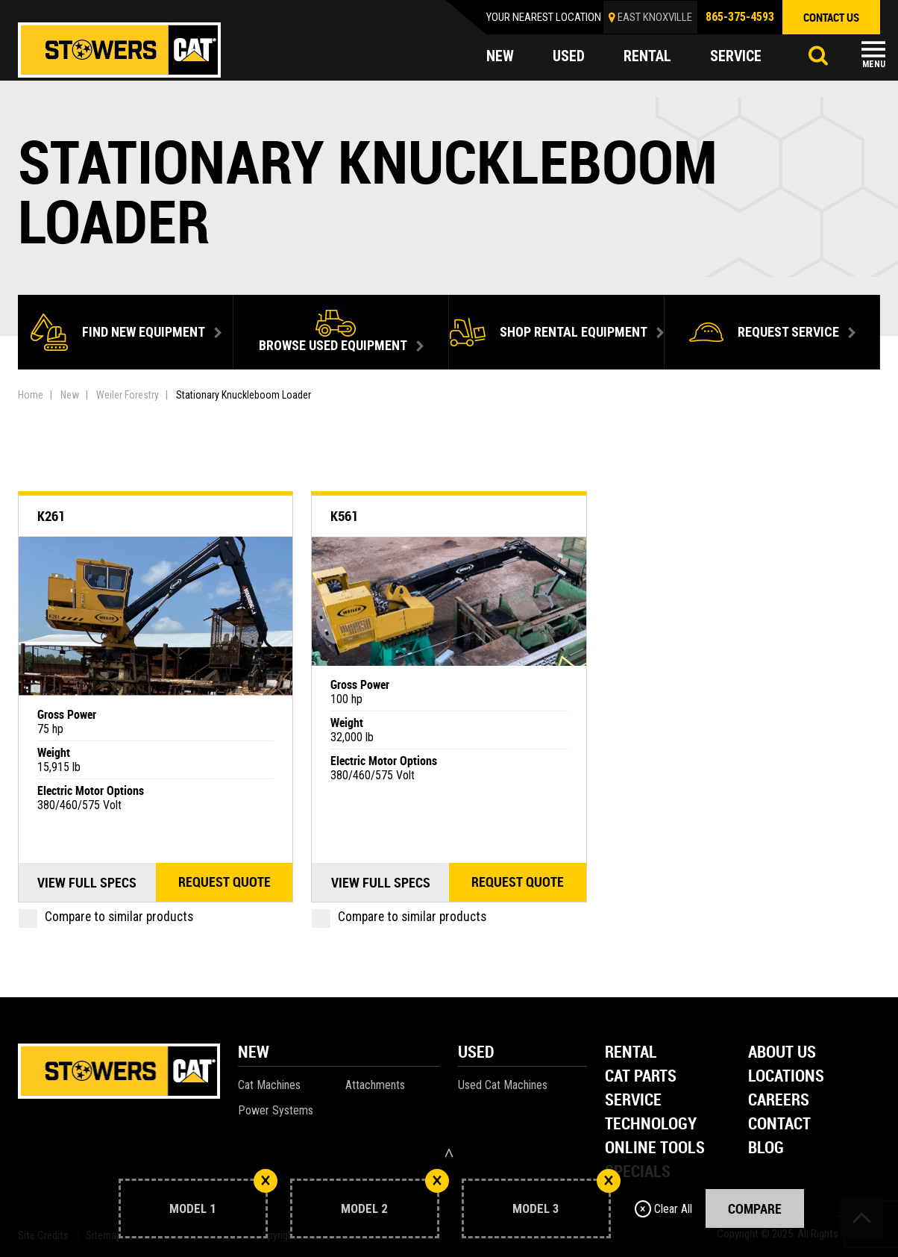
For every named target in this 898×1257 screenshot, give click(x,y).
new (500, 57)
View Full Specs (86, 882)
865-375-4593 (740, 17)
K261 (51, 516)
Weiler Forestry (127, 395)
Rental (631, 1053)
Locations (786, 1076)
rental (647, 57)
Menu (873, 64)
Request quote (224, 882)
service (736, 57)
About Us (782, 1053)
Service (633, 1100)
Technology (651, 1124)
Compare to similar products (106, 916)
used (569, 57)
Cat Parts (640, 1076)
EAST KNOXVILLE (655, 17)
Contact (779, 1124)
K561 (344, 516)
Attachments (375, 1085)
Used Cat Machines (502, 1085)
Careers (778, 1100)
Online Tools (655, 1148)
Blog (766, 1148)
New (69, 395)
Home (30, 395)
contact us (831, 17)
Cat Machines (269, 1085)
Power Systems (275, 1110)
